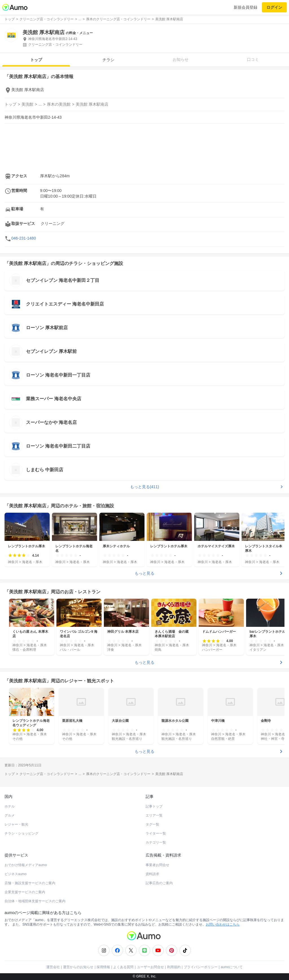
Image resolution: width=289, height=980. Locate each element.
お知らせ (181, 59)
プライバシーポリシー (201, 967)
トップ (36, 59)
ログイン (274, 7)
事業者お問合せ (157, 865)
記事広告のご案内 (159, 883)
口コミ (253, 59)
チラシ (108, 59)
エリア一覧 (154, 815)
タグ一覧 (152, 824)
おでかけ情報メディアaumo (26, 865)
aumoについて (232, 967)
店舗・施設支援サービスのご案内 (30, 883)
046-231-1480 (23, 238)
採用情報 (103, 967)
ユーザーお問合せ (150, 967)
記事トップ (154, 806)
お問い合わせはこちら (223, 924)
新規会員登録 (245, 7)
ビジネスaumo (16, 874)
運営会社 (53, 967)
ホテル (10, 806)
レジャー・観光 (16, 824)
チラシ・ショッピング (21, 833)
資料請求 (152, 874)
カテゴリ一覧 (156, 842)
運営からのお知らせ (78, 967)
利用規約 (174, 967)
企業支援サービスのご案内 (25, 892)
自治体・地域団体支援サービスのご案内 (35, 901)
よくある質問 (123, 967)
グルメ (10, 815)
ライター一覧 (156, 833)
